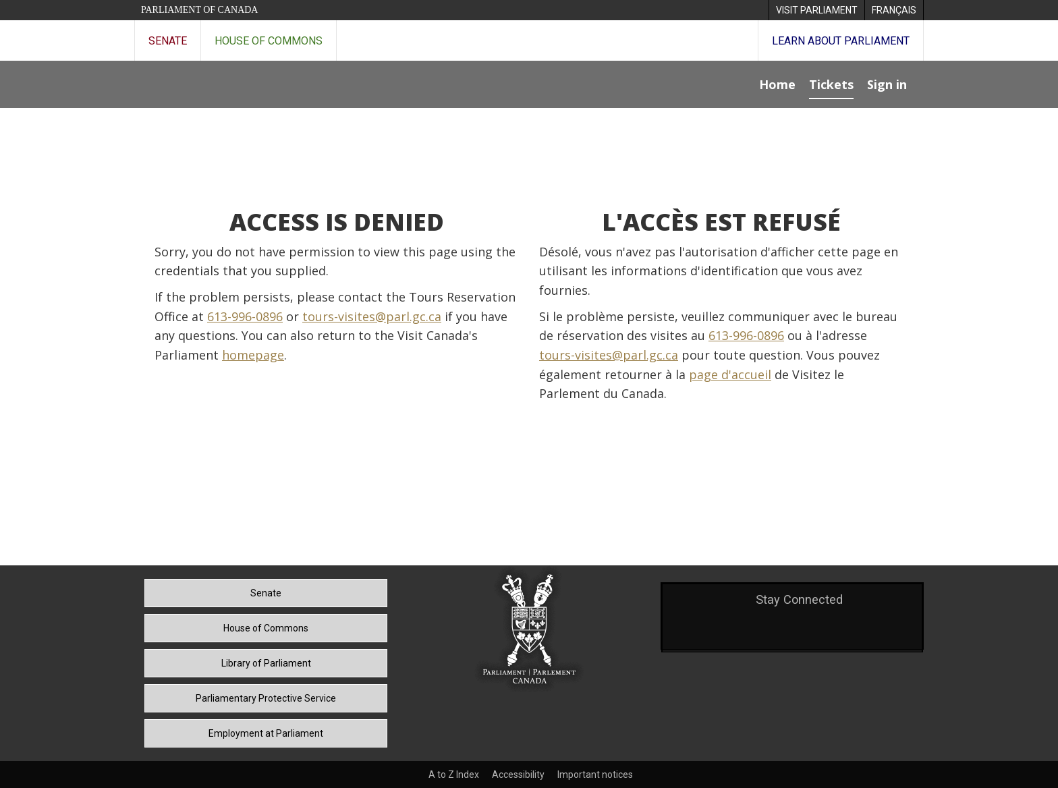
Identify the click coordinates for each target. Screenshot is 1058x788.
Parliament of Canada (199, 10)
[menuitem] (816, 10)
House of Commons (269, 40)
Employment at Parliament (265, 733)
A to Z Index (453, 774)
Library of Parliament (266, 663)
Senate (167, 40)
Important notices (595, 774)
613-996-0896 (245, 316)
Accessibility (518, 774)
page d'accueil (730, 374)
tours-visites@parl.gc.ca (371, 316)
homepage (253, 355)
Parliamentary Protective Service (266, 698)
